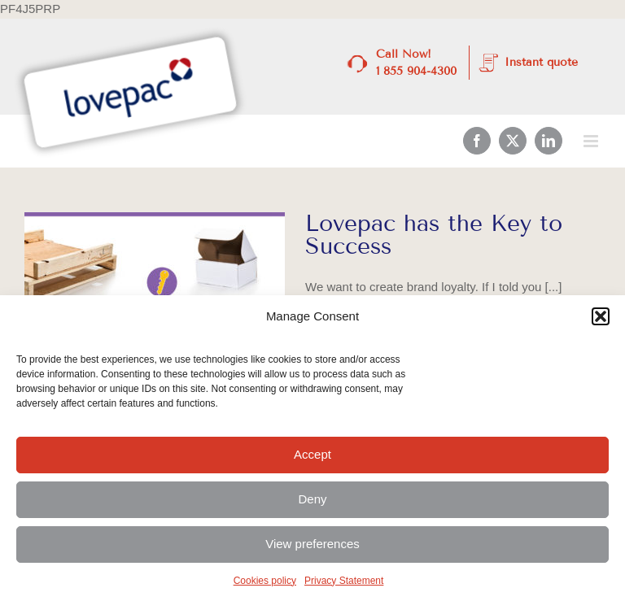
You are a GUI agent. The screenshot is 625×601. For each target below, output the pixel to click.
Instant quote (541, 62)
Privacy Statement (343, 580)
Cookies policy (265, 580)
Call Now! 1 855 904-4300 (416, 62)
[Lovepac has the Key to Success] (154, 294)
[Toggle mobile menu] (592, 141)
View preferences (312, 544)
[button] (600, 316)
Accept (312, 454)
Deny (312, 499)
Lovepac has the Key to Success (433, 234)
